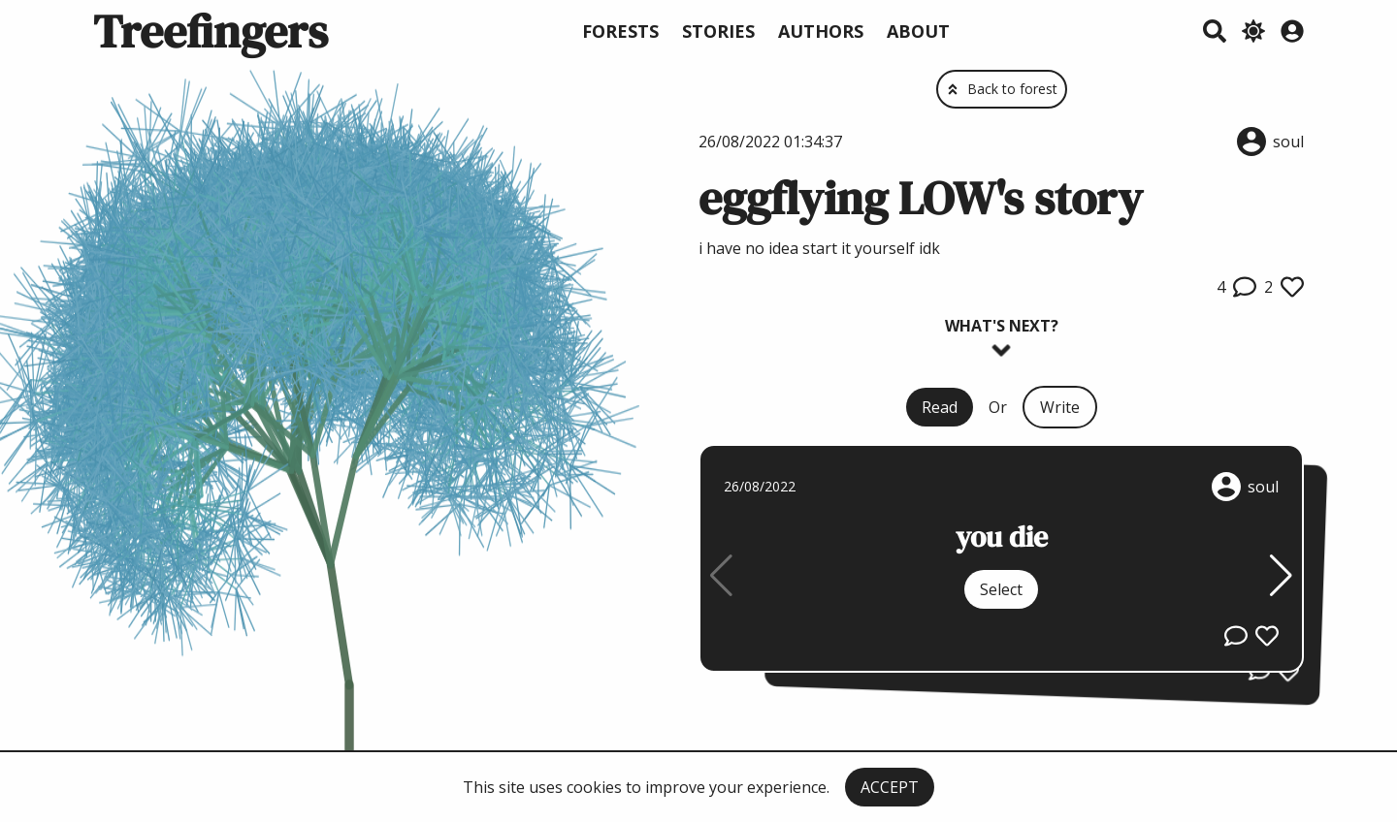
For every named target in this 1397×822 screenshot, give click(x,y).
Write (1060, 407)
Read (940, 407)
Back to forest (1001, 88)
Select (1001, 589)
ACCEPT (890, 787)
